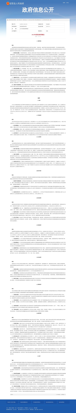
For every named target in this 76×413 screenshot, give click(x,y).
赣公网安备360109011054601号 (23, 409)
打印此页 (58, 394)
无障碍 (64, 2)
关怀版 (67, 2)
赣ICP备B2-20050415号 (39, 409)
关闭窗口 (62, 394)
